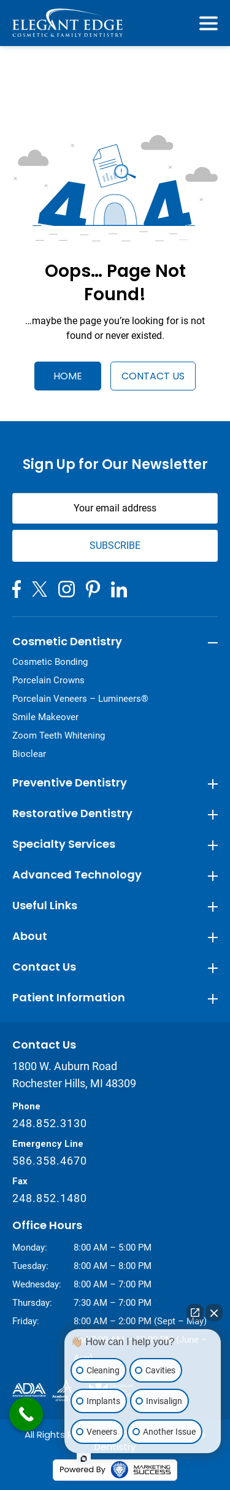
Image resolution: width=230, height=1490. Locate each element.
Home (67, 376)
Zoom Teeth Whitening (58, 735)
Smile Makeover (45, 717)
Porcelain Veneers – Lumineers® (80, 698)
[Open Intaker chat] (84, 1458)
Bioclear (29, 753)
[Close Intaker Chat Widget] (214, 1312)
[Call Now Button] (26, 1414)
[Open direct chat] (195, 1312)
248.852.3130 (49, 1123)
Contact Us (153, 376)
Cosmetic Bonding (50, 661)
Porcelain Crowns (48, 680)
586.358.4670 (49, 1160)
